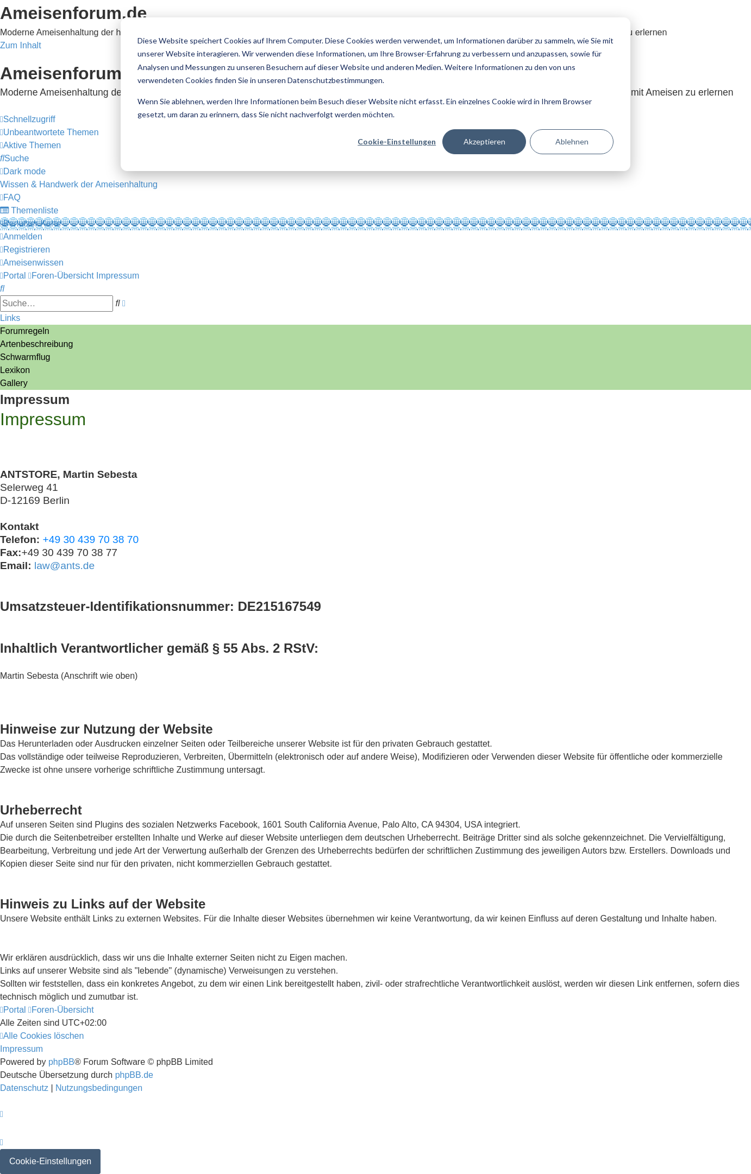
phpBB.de (134, 1075)
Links (10, 318)
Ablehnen (572, 141)
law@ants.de (64, 565)
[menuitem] (49, 132)
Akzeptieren (484, 141)
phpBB (61, 1061)
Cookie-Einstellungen (397, 141)
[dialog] (375, 94)
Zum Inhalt (20, 45)
